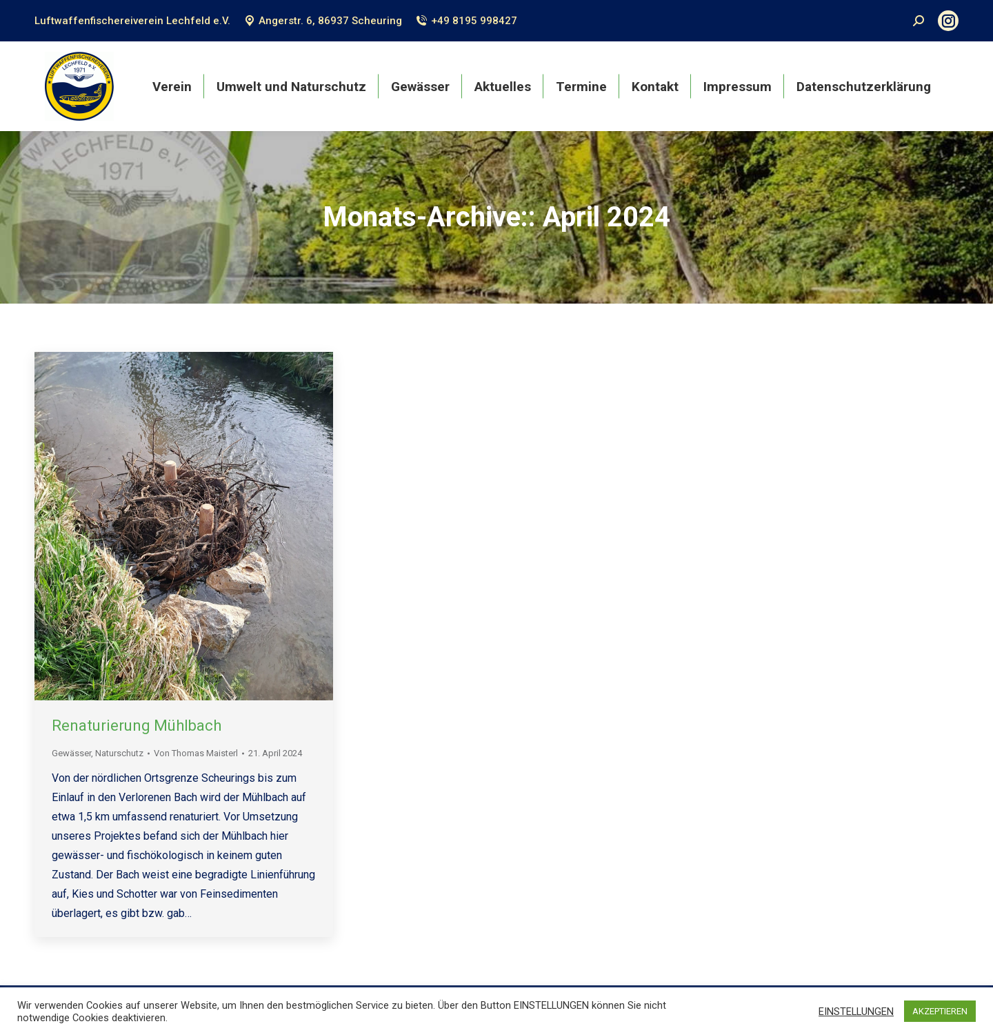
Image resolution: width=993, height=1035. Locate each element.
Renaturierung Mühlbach (136, 725)
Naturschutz (119, 753)
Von (196, 753)
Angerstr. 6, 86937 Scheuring (323, 20)
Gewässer (71, 753)
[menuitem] (172, 86)
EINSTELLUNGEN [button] (856, 1011)
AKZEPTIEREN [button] (939, 1011)
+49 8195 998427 (466, 20)
